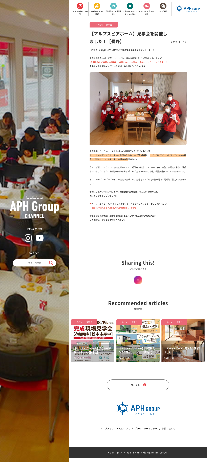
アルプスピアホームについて (113, 432)
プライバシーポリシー (146, 432)
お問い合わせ (171, 432)
